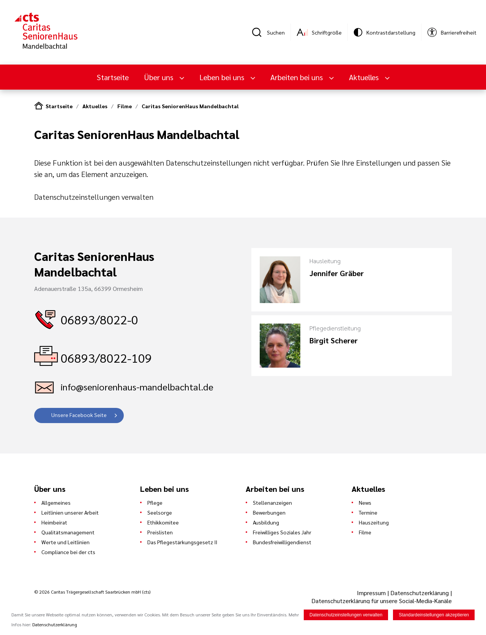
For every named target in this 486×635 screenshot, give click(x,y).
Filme (124, 106)
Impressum (372, 593)
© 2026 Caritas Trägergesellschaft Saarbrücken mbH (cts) (92, 592)
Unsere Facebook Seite (79, 414)
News (365, 502)
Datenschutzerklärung (419, 593)
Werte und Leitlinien (65, 542)
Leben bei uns (222, 77)
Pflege (155, 502)
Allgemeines (56, 502)
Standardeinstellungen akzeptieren (434, 615)
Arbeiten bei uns (297, 77)
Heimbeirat (54, 522)
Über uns (159, 77)
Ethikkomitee (163, 522)
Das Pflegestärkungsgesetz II (182, 542)
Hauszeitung (374, 522)
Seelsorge (159, 512)
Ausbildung (266, 522)
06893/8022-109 (106, 357)
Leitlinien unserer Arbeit (70, 512)
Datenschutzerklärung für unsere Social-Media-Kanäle (381, 601)
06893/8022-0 (99, 319)
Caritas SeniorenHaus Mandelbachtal (190, 106)
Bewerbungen (269, 512)
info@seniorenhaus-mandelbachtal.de (137, 387)
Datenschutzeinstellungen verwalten (93, 197)
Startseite (113, 77)
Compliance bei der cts (68, 551)
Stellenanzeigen (272, 502)
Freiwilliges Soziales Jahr (282, 532)
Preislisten (160, 532)
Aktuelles (364, 77)
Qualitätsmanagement (68, 532)
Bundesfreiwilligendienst (282, 542)
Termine (368, 512)
